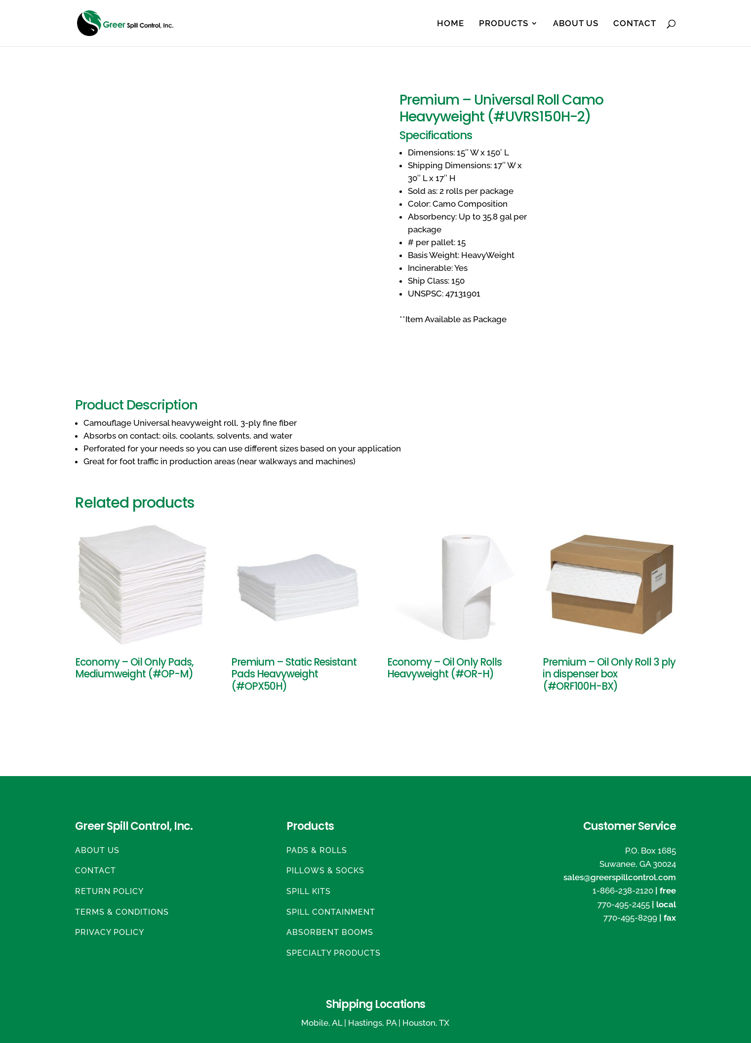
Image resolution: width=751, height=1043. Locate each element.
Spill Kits (308, 891)
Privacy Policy (109, 932)
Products (503, 24)
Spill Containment (330, 912)
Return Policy (109, 891)
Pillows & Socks (325, 870)
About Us (575, 24)
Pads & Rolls (316, 850)
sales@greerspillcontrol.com (619, 877)
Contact (634, 24)
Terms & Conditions (122, 912)
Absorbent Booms (329, 932)
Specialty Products (333, 953)
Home (450, 24)
